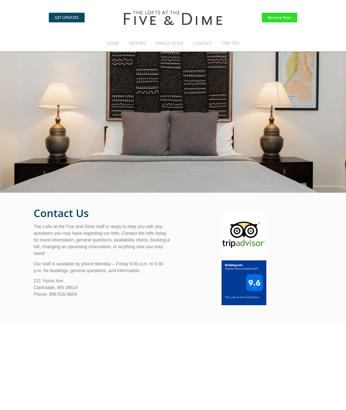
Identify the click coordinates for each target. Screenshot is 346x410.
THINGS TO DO (169, 43)
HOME (113, 43)
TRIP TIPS (230, 43)
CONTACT (202, 43)
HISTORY (137, 43)
